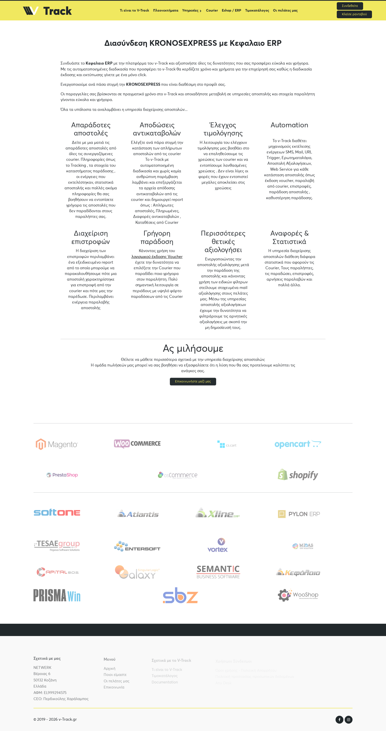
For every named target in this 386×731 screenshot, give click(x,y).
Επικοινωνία (114, 689)
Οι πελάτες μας (285, 10)
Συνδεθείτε (350, 6)
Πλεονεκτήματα (165, 10)
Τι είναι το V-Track (134, 10)
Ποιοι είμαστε (115, 677)
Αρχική (109, 670)
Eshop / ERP (231, 10)
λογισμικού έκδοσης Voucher (157, 257)
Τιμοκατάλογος (257, 10)
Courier (212, 10)
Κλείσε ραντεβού (354, 14)
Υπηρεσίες (190, 10)
